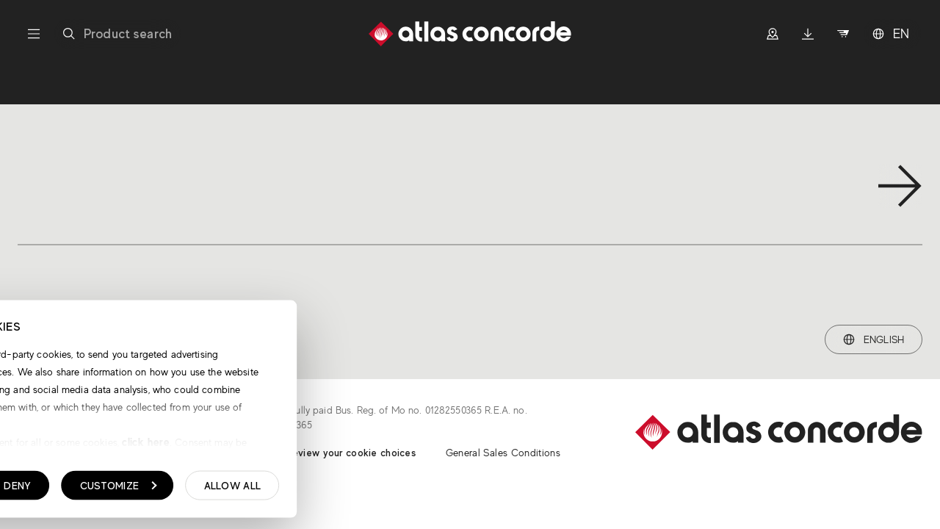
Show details (86, 490)
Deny (256, 489)
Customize (357, 489)
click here (383, 445)
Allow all (471, 489)
